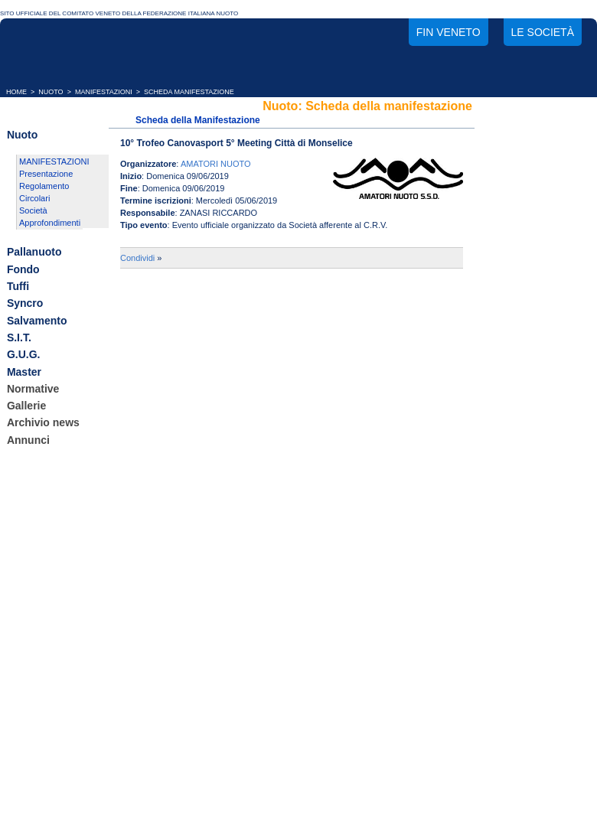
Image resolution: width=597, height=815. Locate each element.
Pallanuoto (34, 252)
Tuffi (18, 286)
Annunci (28, 440)
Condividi (137, 257)
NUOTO (50, 92)
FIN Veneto (448, 32)
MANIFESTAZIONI (103, 92)
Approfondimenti (49, 222)
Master (24, 372)
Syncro (25, 304)
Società (33, 210)
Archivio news (43, 423)
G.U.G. (24, 355)
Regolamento (44, 186)
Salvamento (37, 321)
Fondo (23, 269)
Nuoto (22, 135)
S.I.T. (19, 337)
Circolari (34, 198)
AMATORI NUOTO (216, 163)
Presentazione (46, 173)
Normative (33, 389)
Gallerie (26, 405)
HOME (16, 92)
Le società (542, 32)
